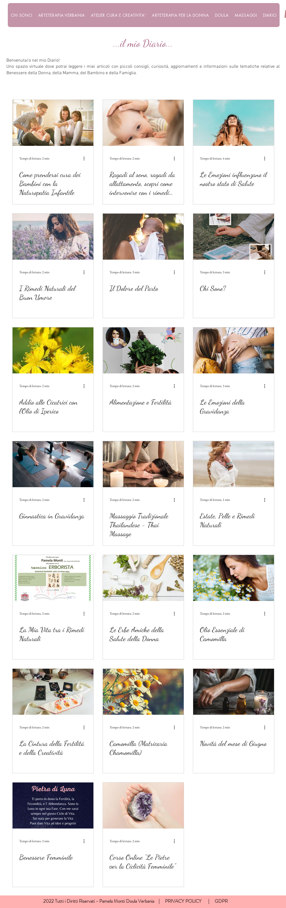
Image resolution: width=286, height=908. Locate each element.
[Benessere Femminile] (53, 806)
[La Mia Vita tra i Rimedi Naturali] (53, 578)
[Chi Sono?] (233, 237)
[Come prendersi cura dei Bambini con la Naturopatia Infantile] (53, 123)
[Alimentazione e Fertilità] (143, 350)
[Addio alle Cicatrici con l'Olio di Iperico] (53, 350)
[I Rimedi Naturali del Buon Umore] (53, 237)
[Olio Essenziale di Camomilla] (233, 578)
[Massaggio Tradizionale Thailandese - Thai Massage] (143, 464)
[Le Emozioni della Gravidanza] (233, 350)
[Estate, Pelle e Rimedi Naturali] (233, 464)
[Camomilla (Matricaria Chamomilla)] (143, 692)
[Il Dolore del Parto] (143, 237)
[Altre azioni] (86, 158)
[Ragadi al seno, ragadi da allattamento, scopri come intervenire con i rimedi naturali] (143, 123)
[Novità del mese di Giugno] (233, 692)
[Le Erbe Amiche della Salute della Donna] (143, 578)
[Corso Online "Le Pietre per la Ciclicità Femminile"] (143, 806)
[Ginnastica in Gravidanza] (53, 464)
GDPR (221, 901)
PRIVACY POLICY (184, 901)
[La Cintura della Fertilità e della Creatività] (53, 692)
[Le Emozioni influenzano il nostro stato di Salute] (233, 123)
